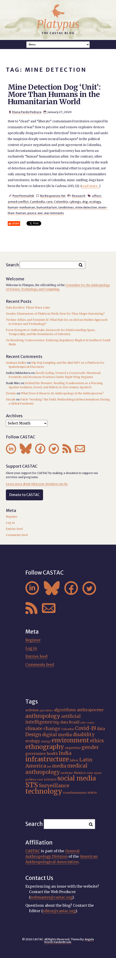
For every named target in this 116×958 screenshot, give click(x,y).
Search (12, 264)
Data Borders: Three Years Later (28, 307)
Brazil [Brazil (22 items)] (74, 722)
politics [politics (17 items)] (30, 779)
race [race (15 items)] (40, 779)
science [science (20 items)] (50, 779)
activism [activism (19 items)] (32, 710)
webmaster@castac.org (51, 897)
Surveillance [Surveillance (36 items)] (54, 786)
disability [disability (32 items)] (84, 734)
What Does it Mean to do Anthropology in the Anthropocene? (62, 393)
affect (96, 196)
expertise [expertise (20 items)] (73, 748)
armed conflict (18, 201)
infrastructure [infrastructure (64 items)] (47, 759)
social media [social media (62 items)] (76, 778)
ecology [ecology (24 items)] (32, 741)
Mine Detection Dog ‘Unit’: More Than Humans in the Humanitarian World (54, 94)
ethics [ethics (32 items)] (97, 740)
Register (11, 516)
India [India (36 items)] (65, 753)
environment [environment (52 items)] (70, 740)
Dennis (11, 393)
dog (85, 201)
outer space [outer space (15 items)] (94, 773)
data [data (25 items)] (101, 728)
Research (78, 196)
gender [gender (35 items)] (90, 747)
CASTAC (32, 851)
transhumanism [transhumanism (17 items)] (75, 793)
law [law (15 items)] (49, 766)
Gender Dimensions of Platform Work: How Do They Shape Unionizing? (55, 313)
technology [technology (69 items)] (43, 791)
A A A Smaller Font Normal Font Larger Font (58, 44)
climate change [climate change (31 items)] (42, 728)
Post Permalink (23, 196)
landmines (66, 207)
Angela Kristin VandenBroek (69, 941)
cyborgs (75, 201)
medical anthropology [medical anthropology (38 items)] (56, 769)
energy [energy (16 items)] (46, 741)
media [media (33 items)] (59, 766)
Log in (10, 522)
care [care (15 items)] (83, 722)
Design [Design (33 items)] (33, 735)
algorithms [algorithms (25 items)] (65, 709)
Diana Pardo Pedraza (26, 112)
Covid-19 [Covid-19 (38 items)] (85, 728)
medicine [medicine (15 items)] (67, 773)
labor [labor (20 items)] (74, 760)
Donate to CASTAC (24, 495)
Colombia (61, 201)
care (49, 201)
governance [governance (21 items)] (35, 753)
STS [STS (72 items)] (31, 785)
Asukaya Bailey (16, 362)
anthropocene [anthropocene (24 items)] (90, 710)
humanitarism (46, 207)
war (40, 213)
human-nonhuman (21, 207)
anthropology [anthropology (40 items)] (42, 716)
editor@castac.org (58, 911)
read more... (90, 186)
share (15, 223)
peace (31, 213)
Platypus (58, 24)
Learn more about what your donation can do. (37, 484)
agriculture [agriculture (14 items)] (46, 710)
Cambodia (37, 201)
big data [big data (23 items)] (60, 722)
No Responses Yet (52, 196)
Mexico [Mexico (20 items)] (80, 773)
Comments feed (17, 535)
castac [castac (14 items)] (90, 722)
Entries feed (14, 529)
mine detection (86, 207)
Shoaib (10, 399)
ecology (95, 201)
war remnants (54, 213)
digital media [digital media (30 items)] (57, 734)
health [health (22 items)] (52, 753)
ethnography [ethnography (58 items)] (44, 747)
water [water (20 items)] (92, 792)
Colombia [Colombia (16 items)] (67, 729)
